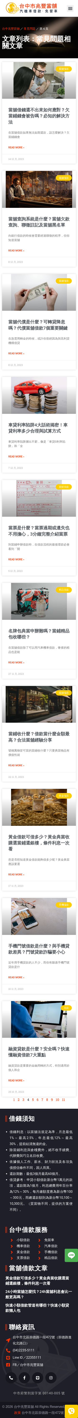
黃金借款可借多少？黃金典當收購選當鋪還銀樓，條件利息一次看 (38, 843)
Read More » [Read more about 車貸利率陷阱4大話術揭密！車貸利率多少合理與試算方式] (16, 456)
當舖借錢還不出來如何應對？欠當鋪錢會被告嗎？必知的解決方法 (38, 116)
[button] (70, 8)
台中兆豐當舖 (11, 28)
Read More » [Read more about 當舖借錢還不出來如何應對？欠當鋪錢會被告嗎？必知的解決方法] (16, 147)
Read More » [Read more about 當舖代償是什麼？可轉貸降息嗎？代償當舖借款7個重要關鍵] (16, 353)
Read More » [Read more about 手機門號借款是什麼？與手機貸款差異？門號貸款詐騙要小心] (16, 977)
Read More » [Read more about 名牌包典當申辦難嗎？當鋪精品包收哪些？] (16, 662)
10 (57, 1099)
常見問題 (29, 28)
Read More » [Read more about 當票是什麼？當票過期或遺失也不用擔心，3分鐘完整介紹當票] (16, 559)
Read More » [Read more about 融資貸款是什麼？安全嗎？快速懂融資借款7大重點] (16, 1080)
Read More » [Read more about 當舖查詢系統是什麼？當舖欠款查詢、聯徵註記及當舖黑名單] (16, 250)
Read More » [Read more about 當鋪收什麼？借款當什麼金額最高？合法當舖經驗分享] (16, 765)
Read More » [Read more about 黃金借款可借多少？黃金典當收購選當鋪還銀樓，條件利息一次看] (16, 874)
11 (63, 1099)
